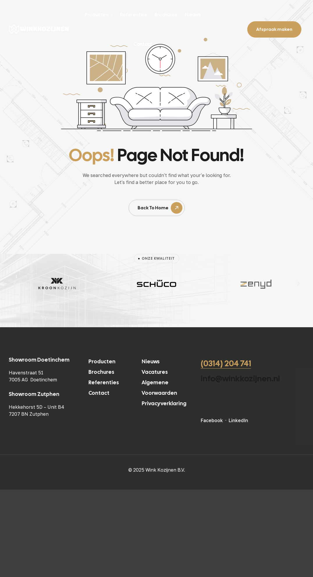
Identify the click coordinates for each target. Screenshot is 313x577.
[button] (14, 283)
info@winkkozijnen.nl (240, 378)
